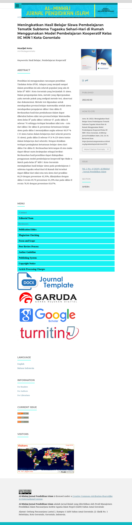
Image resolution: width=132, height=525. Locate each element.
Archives (30, 17)
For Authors (22, 391)
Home (20, 17)
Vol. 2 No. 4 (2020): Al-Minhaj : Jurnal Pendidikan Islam (65, 17)
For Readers (22, 387)
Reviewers (23, 224)
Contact (23, 212)
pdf (86, 80)
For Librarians (23, 395)
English (20, 364)
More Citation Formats (94, 149)
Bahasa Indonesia (25, 368)
